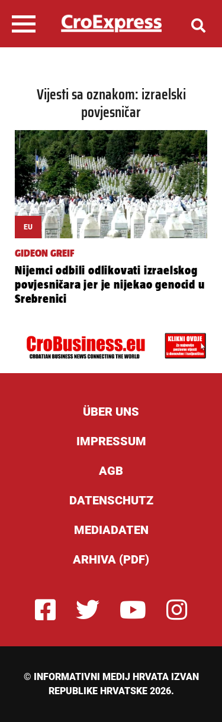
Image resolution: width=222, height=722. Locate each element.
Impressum (111, 441)
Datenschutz (111, 500)
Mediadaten (111, 530)
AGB (111, 471)
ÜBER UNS (111, 411)
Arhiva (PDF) (111, 559)
